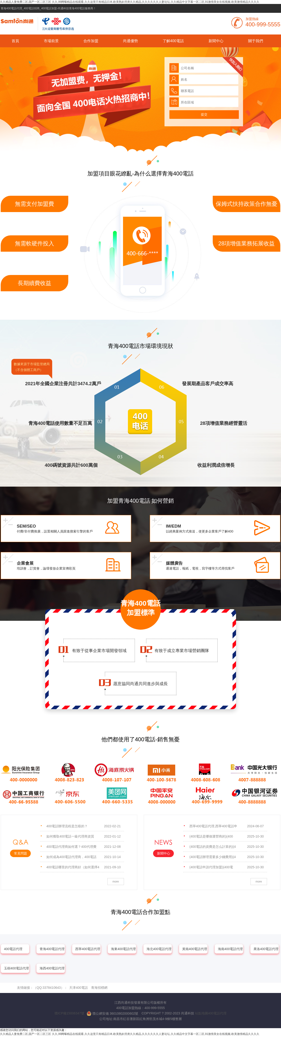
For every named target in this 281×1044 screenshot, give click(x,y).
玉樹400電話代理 (16, 968)
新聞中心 (216, 41)
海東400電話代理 (123, 949)
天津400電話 (78, 987)
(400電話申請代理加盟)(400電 (226, 867)
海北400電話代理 (159, 949)
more (116, 881)
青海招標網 (99, 987)
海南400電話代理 (230, 949)
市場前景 (51, 41)
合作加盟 (90, 41)
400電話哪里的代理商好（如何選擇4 (83, 867)
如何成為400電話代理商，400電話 (83, 857)
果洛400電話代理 (266, 949)
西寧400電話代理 (87, 949)
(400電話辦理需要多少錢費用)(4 (226, 857)
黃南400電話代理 (194, 949)
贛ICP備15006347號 (69, 1013)
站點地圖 (201, 1013)
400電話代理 (13, 949)
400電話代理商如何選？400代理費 (83, 846)
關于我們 (255, 41)
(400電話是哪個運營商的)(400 (226, 836)
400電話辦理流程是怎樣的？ (83, 826)
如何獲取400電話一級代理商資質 (83, 836)
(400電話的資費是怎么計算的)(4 (226, 846)
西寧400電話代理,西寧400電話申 (226, 826)
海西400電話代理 (52, 968)
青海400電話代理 (52, 949)
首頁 (15, 41)
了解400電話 (173, 41)
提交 (204, 114)
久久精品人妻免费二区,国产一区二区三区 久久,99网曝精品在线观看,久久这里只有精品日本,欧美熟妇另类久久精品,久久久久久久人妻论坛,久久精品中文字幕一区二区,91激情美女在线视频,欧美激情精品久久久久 (129, 1)
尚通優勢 (130, 41)
